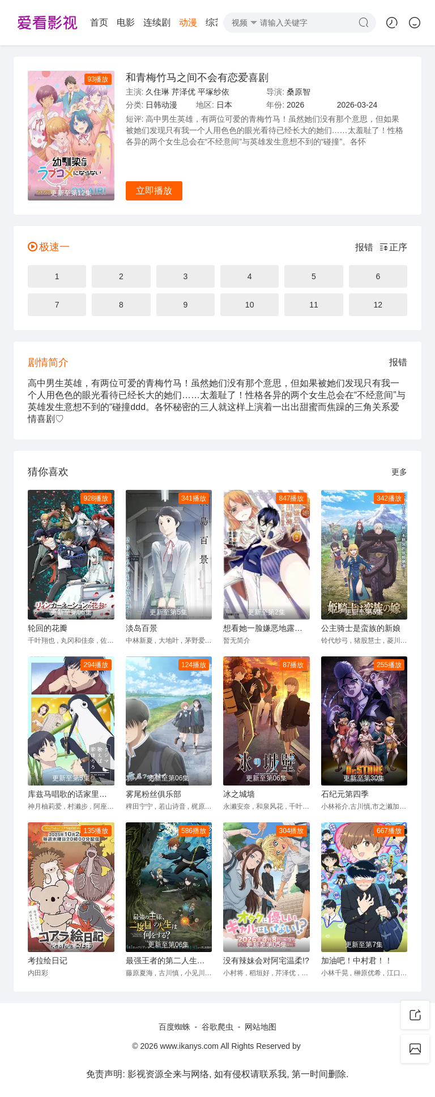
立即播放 (154, 190)
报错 (364, 247)
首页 (40, 22)
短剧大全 (191, 22)
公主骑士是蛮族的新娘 (360, 628)
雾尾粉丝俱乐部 (153, 794)
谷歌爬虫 (217, 1026)
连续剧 (97, 22)
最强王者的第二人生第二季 (169, 960)
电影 (66, 22)
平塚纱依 (213, 91)
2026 (295, 104)
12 (378, 304)
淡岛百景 (141, 628)
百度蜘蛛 (174, 1026)
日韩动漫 (161, 104)
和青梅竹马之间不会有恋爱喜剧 (197, 77)
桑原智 (298, 91)
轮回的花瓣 (47, 628)
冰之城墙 (239, 794)
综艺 (155, 22)
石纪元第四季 (345, 794)
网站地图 (260, 1026)
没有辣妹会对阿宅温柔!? (266, 960)
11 (313, 304)
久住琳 (157, 91)
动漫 (129, 22)
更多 (399, 471)
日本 (224, 104)
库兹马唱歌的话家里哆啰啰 (71, 794)
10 (249, 304)
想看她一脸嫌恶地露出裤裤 (266, 628)
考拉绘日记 (47, 960)
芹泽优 (183, 91)
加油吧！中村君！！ (357, 960)
